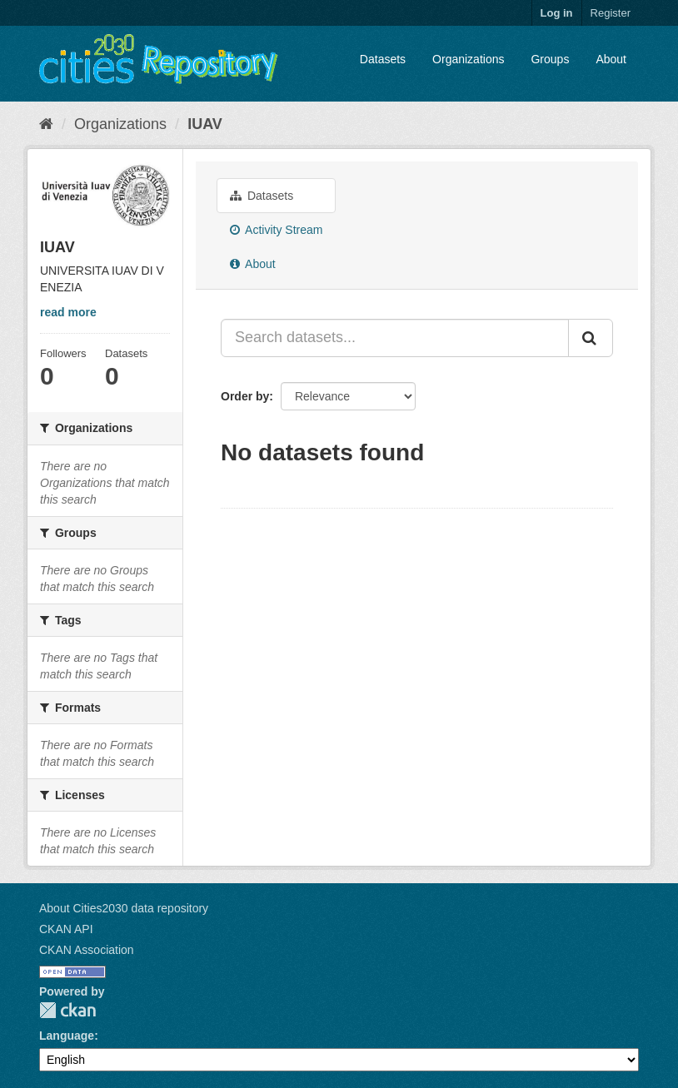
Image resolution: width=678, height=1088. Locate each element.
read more (68, 312)
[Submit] (590, 338)
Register (611, 13)
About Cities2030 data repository (123, 908)
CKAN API (66, 929)
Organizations (468, 59)
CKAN (67, 1010)
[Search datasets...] (395, 338)
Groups (550, 59)
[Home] (46, 124)
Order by (245, 396)
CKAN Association (86, 949)
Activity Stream (276, 229)
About (611, 59)
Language (66, 1035)
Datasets (383, 59)
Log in (557, 13)
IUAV (204, 124)
